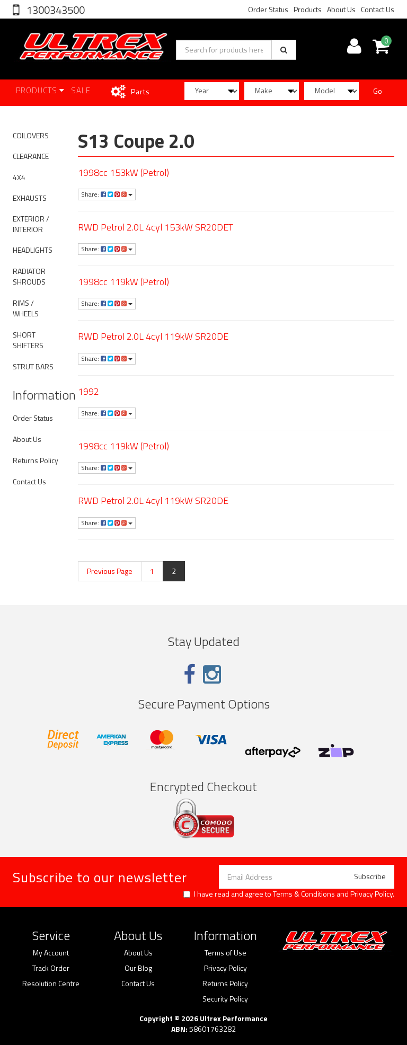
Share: (106, 194)
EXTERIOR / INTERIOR (31, 224)
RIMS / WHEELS (26, 308)
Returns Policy (35, 460)
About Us (341, 9)
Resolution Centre (50, 983)
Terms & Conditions (304, 893)
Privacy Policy (371, 893)
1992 (88, 391)
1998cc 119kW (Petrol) (123, 281)
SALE (81, 90)
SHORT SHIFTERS (28, 340)
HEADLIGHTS (32, 249)
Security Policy (225, 999)
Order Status (268, 9)
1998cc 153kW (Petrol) (123, 172)
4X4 (19, 177)
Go (377, 90)
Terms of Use (225, 952)
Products (308, 9)
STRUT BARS (33, 366)
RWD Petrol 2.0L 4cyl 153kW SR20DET (155, 227)
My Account (51, 952)
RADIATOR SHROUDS (29, 276)
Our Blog (138, 968)
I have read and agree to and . (288, 894)
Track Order (50, 968)
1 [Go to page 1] (152, 571)
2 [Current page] (174, 571)
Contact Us (377, 9)
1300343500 (54, 10)
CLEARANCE (31, 156)
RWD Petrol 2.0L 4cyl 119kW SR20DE (153, 336)
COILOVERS (31, 135)
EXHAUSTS (30, 197)
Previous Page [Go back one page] (109, 571)
